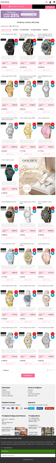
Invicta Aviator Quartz (7, 160)
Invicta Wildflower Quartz (9, 202)
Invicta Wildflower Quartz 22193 (45, 77)
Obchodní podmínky (34, 394)
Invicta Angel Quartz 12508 (27, 118)
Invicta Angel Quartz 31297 (9, 76)
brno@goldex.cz (33, 425)
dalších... (28, 376)
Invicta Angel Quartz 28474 (28, 328)
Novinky (15, 30)
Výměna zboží (6, 392)
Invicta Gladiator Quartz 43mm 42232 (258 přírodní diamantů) (27, 36)
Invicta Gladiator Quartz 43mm (45, 203)
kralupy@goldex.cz (7, 428)
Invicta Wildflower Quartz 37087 (27, 244)
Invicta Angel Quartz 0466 (9, 286)
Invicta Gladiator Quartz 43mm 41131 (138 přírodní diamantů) (45, 36)
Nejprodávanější (6, 30)
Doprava (30, 390)
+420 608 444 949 (8, 430)
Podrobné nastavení (7, 455)
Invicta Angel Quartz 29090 (46, 328)
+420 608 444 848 (35, 428)
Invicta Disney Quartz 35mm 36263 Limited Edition (9, 119)
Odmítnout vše (28, 459)
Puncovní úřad (6, 394)
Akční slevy (50, 7)
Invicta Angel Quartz (44, 118)
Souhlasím (4, 451)
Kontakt (30, 392)
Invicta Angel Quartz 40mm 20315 (28, 203)
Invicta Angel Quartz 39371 (9, 34)
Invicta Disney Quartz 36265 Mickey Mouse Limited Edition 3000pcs (28, 77)
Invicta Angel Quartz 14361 (27, 286)
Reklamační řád (32, 396)
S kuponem (5, 62)
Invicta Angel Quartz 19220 (45, 286)
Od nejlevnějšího (36, 30)
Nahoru (5, 370)
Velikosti (4, 390)
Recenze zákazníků (7, 396)
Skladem (45, 30)
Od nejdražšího (24, 30)
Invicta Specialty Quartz (8, 244)
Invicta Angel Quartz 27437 (9, 328)
